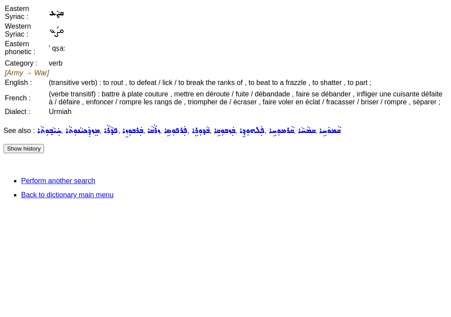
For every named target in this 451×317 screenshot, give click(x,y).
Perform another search (58, 180)
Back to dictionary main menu (67, 195)
